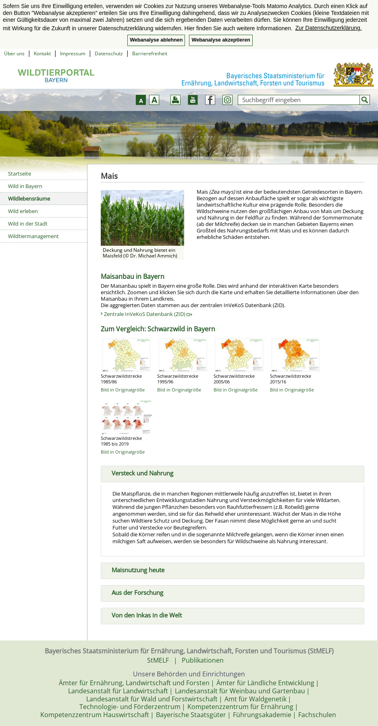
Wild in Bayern (25, 186)
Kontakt (42, 53)
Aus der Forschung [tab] (134, 591)
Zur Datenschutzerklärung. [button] (328, 28)
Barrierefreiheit (149, 53)
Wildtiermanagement (33, 236)
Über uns (14, 53)
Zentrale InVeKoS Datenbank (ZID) (148, 314)
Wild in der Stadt (28, 223)
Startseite (19, 173)
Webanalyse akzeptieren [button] (220, 40)
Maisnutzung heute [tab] (134, 569)
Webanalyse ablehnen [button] (156, 40)
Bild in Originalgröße (123, 390)
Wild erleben (23, 211)
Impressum (72, 53)
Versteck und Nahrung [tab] (139, 472)
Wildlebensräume (29, 198)
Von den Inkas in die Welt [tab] (143, 614)
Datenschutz (109, 53)
